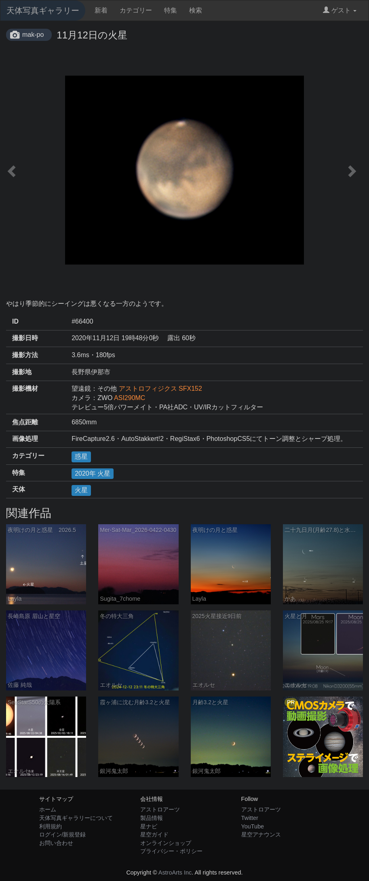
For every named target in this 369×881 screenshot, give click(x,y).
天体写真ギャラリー (42, 10)
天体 (18, 489)
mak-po (33, 34)
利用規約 (50, 826)
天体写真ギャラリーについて (76, 818)
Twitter (249, 818)
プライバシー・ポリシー (171, 851)
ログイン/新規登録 (62, 834)
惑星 (81, 456)
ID (15, 321)
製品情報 (151, 818)
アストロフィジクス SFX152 (160, 388)
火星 (81, 490)
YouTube (252, 826)
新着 (101, 10)
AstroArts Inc (175, 872)
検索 (195, 10)
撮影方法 (25, 355)
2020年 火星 (92, 473)
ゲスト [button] (339, 10)
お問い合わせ (56, 843)
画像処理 (25, 438)
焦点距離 (25, 422)
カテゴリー (136, 10)
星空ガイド (154, 834)
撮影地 (22, 371)
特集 (170, 10)
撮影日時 (25, 338)
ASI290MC (129, 397)
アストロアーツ (160, 809)
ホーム (47, 809)
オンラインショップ (165, 843)
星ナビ (148, 826)
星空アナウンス (261, 834)
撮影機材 (25, 388)
